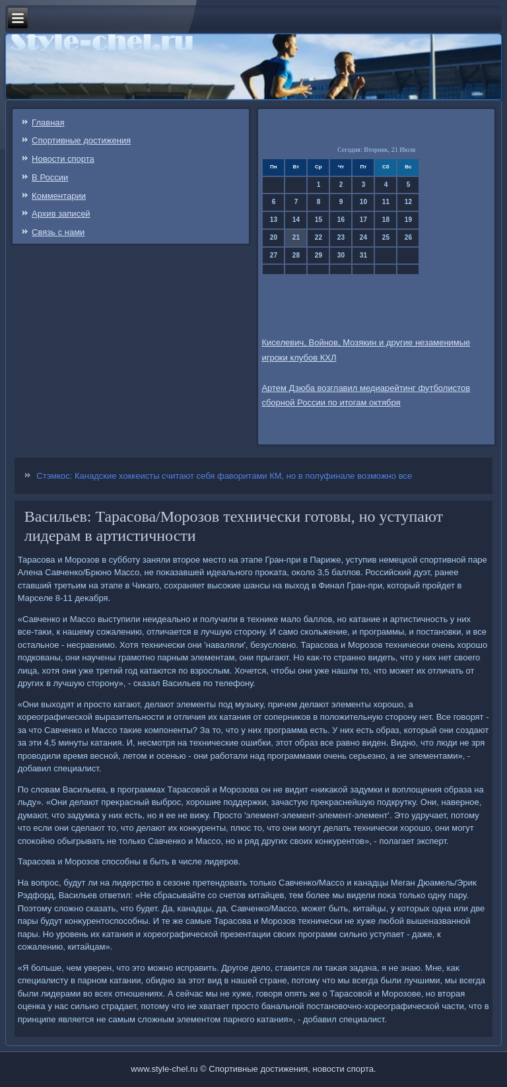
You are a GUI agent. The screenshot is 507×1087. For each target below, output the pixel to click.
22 (318, 237)
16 (341, 219)
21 (296, 237)
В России (50, 177)
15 (318, 219)
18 (385, 219)
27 (273, 255)
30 (341, 255)
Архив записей (61, 214)
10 (363, 201)
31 (363, 255)
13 (273, 219)
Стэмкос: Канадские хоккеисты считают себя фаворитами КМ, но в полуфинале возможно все (224, 476)
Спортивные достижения (81, 140)
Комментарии (59, 196)
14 (296, 219)
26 (408, 237)
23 (341, 237)
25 (385, 237)
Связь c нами (58, 232)
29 (318, 255)
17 (363, 219)
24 (363, 237)
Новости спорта (63, 159)
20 (273, 237)
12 (408, 201)
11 (385, 201)
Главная (48, 122)
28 (296, 255)
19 (408, 219)
